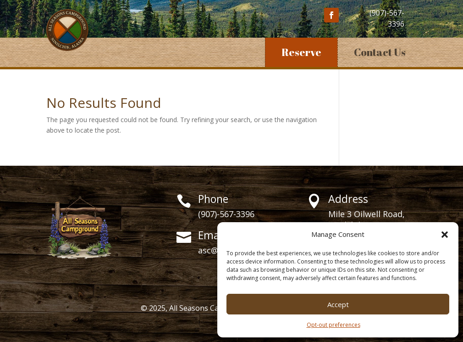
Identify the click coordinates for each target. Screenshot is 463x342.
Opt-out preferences (333, 325)
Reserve (301, 52)
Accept (338, 304)
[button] (444, 234)
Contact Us (380, 52)
